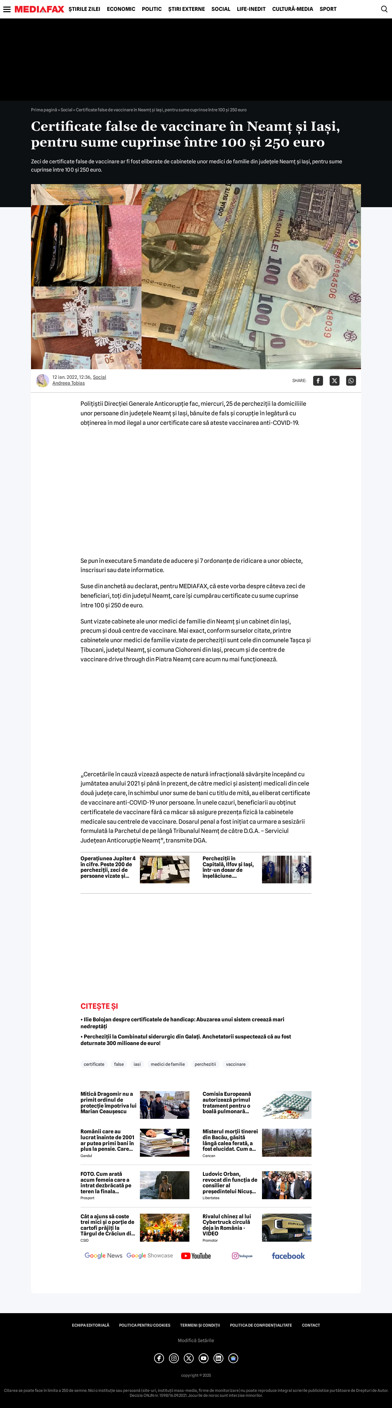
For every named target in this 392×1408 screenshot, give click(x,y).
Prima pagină (44, 109)
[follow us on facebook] (288, 1256)
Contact (311, 1325)
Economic (121, 9)
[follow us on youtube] (196, 1256)
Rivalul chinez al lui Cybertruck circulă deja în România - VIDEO (227, 1225)
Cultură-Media (292, 9)
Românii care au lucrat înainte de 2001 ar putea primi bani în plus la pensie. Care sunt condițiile (107, 1140)
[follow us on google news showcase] (150, 1256)
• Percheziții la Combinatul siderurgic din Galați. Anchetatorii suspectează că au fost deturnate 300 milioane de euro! (186, 1040)
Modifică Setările (196, 1340)
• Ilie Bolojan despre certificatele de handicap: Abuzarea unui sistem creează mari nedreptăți (182, 1023)
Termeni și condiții (200, 1325)
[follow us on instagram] (242, 1256)
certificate (94, 1064)
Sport (328, 9)
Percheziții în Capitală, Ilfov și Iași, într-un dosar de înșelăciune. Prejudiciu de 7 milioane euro (228, 867)
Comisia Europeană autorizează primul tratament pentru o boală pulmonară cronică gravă (227, 1102)
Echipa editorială (90, 1325)
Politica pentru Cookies (144, 1325)
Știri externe (186, 9)
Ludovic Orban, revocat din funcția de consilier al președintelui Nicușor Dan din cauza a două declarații (230, 1182)
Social (221, 9)
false (119, 1064)
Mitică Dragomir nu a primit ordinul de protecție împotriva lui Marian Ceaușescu (109, 1102)
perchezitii (205, 1064)
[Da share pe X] (335, 381)
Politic (152, 9)
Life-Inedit (251, 9)
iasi (137, 1064)
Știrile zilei (84, 9)
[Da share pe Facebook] (318, 381)
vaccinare (235, 1064)
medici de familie (168, 1064)
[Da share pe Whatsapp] (351, 381)
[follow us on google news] (104, 1256)
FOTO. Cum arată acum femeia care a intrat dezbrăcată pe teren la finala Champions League (106, 1182)
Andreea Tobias (68, 383)
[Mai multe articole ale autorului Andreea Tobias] (42, 380)
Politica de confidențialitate (261, 1325)
